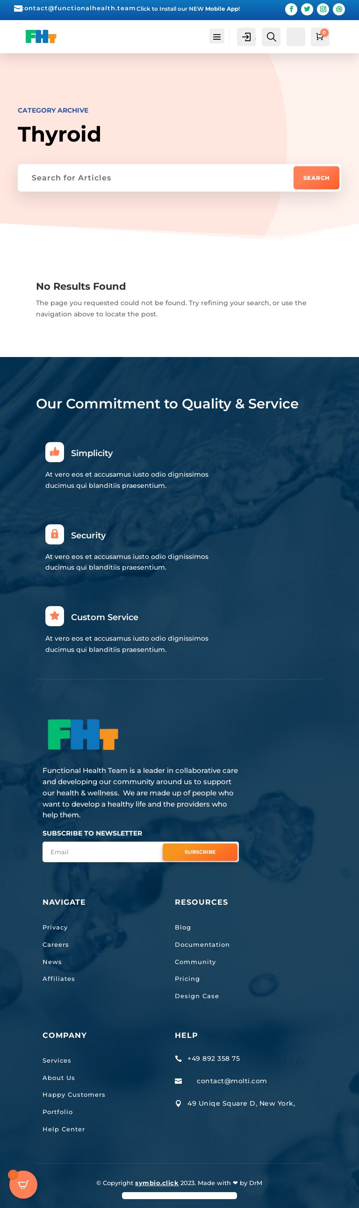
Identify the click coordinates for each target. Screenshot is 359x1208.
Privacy (55, 927)
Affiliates (59, 978)
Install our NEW (198, 8)
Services (57, 1060)
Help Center (64, 1129)
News (52, 961)
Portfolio (58, 1111)
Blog (183, 927)
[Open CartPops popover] (23, 1185)
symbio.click (157, 1183)
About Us (59, 1077)
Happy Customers (74, 1094)
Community (195, 961)
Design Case (197, 996)
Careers (56, 944)
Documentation (202, 944)
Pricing (187, 978)
